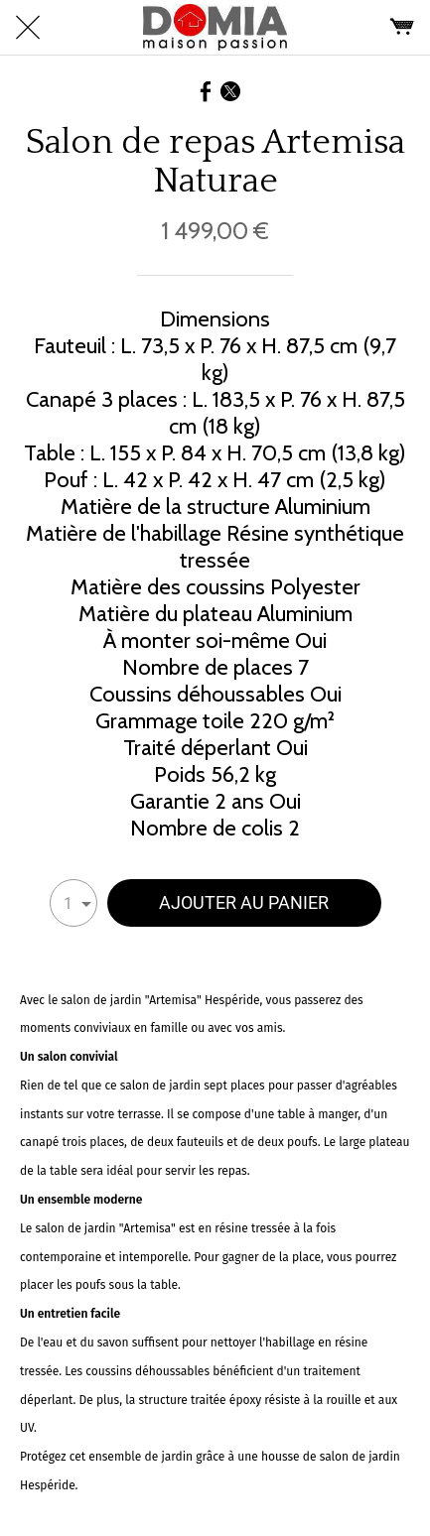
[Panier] (402, 28)
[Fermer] (28, 28)
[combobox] (73, 903)
